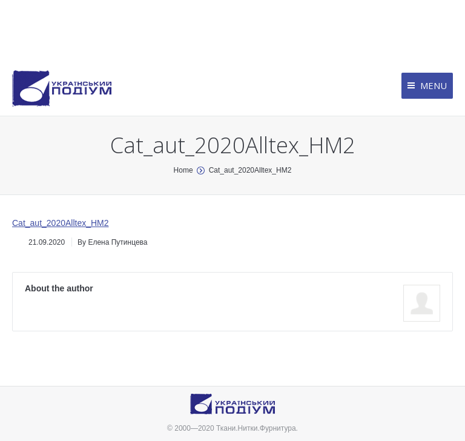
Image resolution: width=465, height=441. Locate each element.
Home (183, 170)
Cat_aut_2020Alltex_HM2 (60, 223)
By (112, 242)
